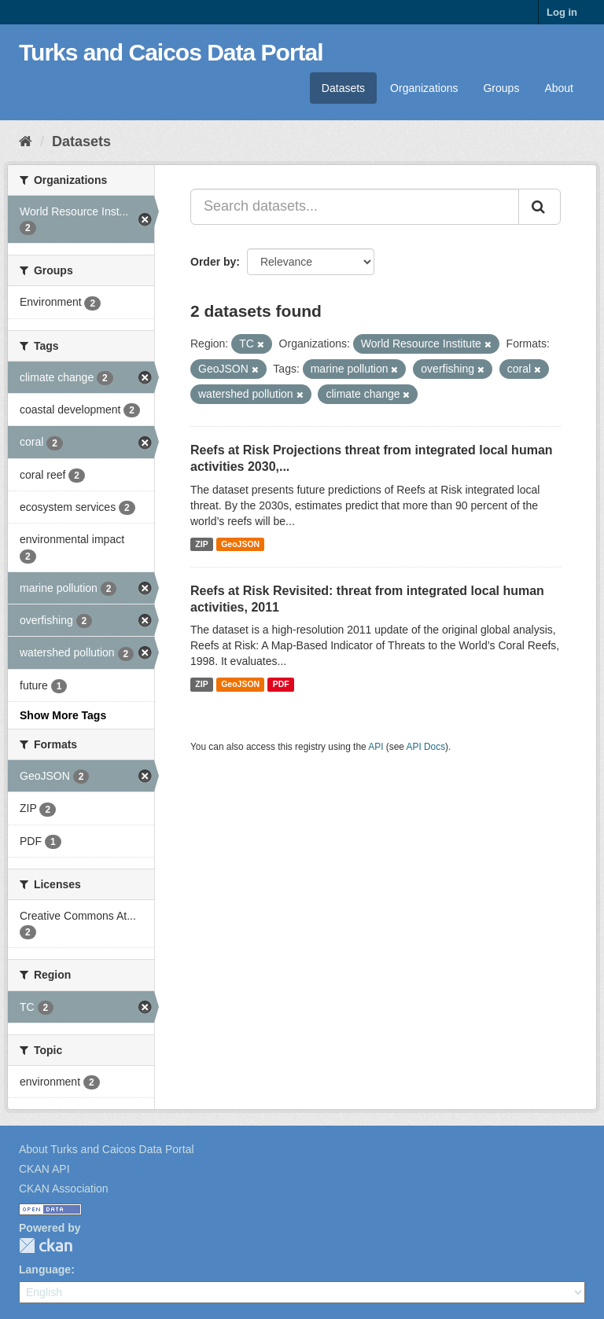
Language (45, 1269)
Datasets (343, 88)
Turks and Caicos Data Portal (171, 52)
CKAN (45, 1245)
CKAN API (44, 1169)
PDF (281, 684)
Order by (213, 261)
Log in (562, 12)
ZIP (201, 544)
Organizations (424, 88)
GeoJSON (240, 544)
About (558, 88)
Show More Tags (63, 715)
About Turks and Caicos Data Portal (106, 1149)
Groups (501, 88)
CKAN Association (64, 1188)
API (375, 746)
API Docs (426, 746)
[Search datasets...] (354, 207)
